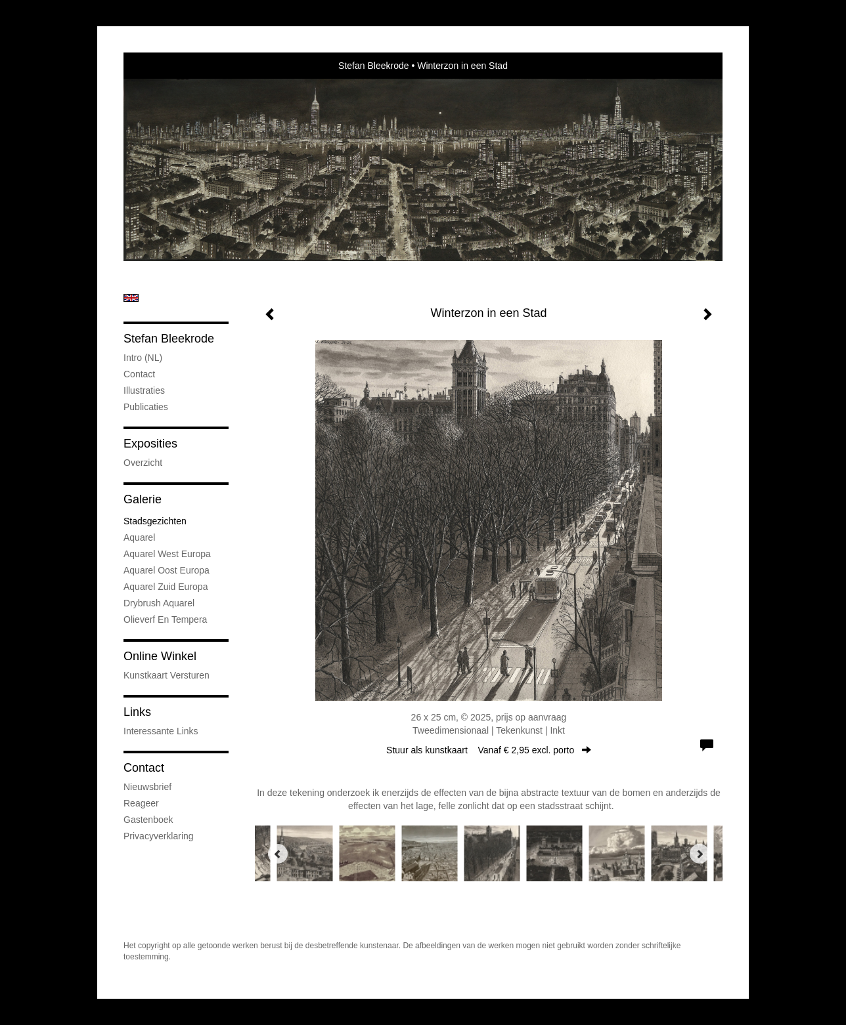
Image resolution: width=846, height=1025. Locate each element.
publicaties (145, 407)
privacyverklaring (158, 836)
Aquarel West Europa (167, 554)
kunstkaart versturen (166, 675)
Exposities (150, 443)
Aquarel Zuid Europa (165, 586)
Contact (139, 374)
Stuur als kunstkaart (488, 750)
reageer (141, 803)
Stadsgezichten (155, 521)
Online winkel (159, 656)
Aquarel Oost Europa (166, 570)
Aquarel (139, 537)
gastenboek (148, 819)
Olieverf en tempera (165, 619)
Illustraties (144, 390)
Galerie (142, 499)
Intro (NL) (142, 357)
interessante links (160, 731)
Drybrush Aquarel (158, 603)
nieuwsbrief (147, 787)
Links (137, 712)
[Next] (699, 854)
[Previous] (278, 854)
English (131, 298)
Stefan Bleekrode (373, 65)
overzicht (142, 462)
